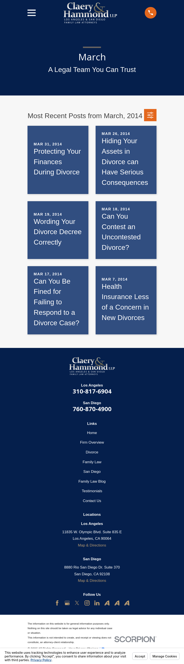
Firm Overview (92, 442)
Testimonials (92, 491)
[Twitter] (77, 603)
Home (92, 433)
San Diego (92, 472)
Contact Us (92, 501)
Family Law (92, 462)
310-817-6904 (92, 391)
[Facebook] (57, 603)
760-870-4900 (92, 409)
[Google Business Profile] (67, 603)
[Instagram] (87, 603)
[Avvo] (107, 603)
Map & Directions (92, 545)
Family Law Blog (92, 481)
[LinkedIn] (97, 603)
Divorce (92, 452)
